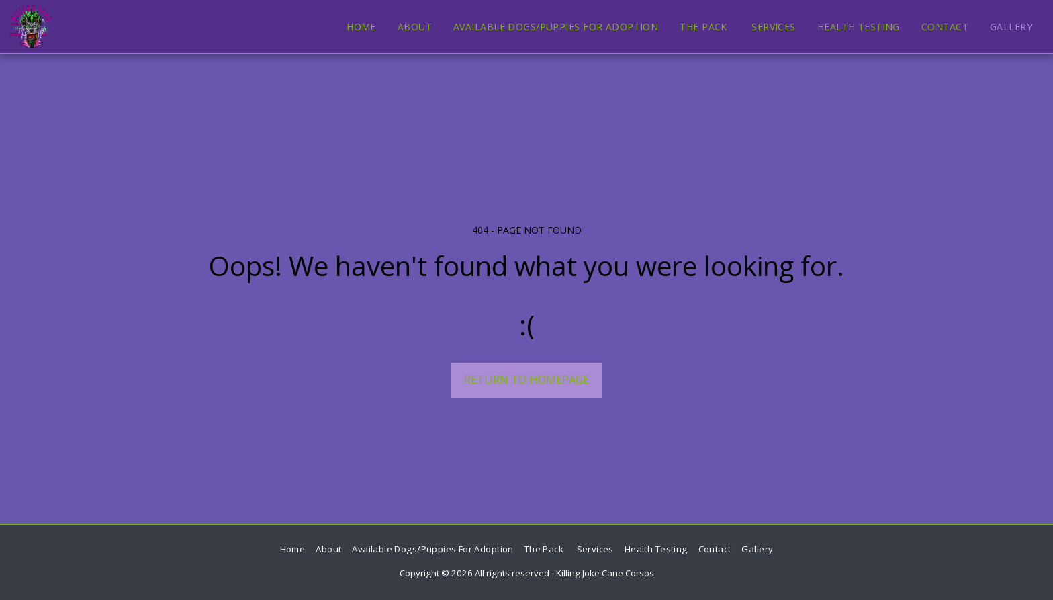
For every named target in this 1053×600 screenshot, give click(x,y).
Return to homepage (526, 379)
